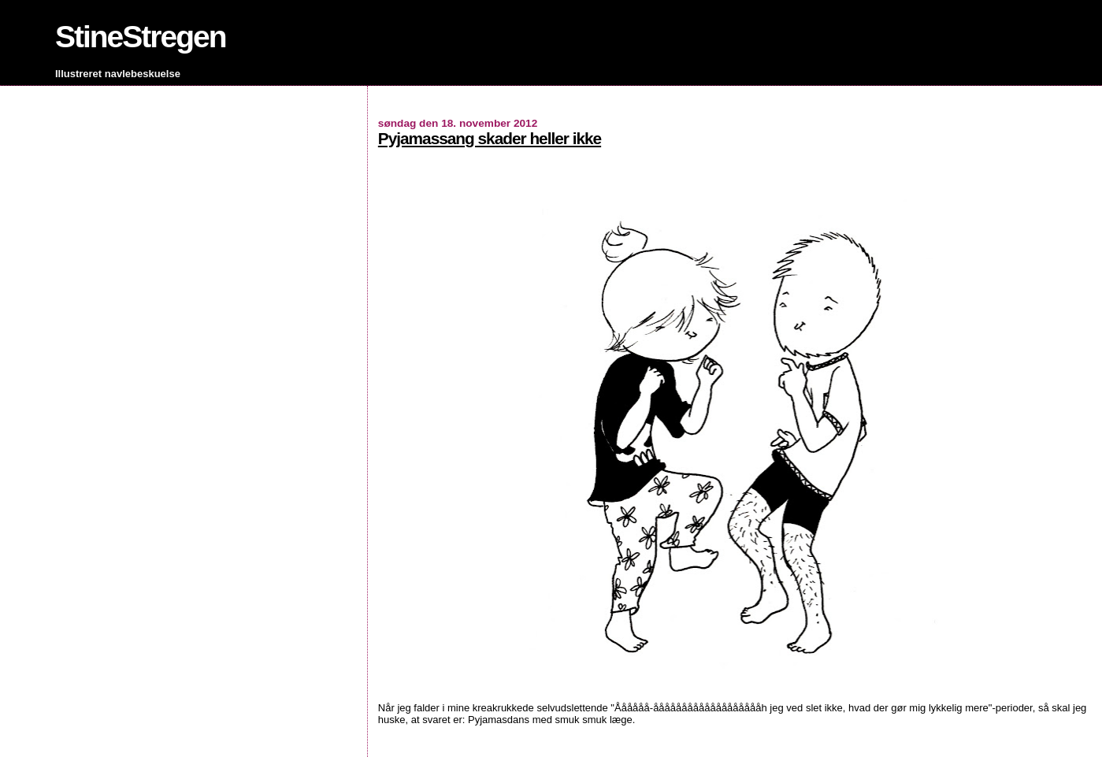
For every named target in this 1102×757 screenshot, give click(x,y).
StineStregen (140, 37)
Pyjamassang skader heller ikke (489, 138)
